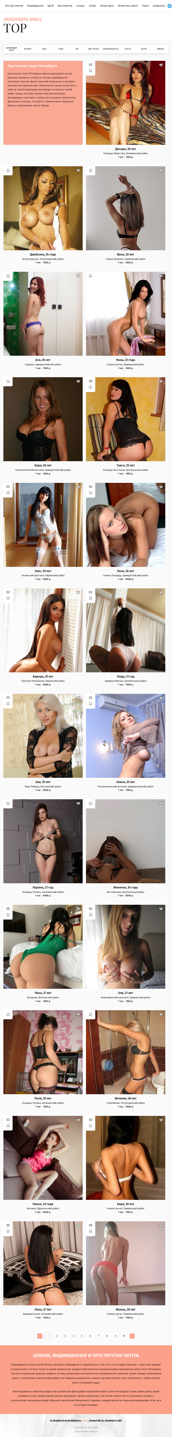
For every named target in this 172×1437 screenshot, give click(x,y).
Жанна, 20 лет (125, 1309)
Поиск (145, 5)
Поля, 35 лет (42, 1098)
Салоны (80, 5)
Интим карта (107, 5)
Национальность (111, 49)
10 (124, 1336)
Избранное (159, 5)
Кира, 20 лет (125, 1204)
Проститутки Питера (86, 1431)
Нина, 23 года (125, 360)
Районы (160, 49)
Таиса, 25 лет (126, 465)
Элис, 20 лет (43, 571)
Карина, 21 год (43, 887)
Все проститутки (14, 5)
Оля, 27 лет (125, 993)
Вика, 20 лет (125, 254)
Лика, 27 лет (43, 1309)
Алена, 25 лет (125, 782)
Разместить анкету (128, 5)
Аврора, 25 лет (43, 676)
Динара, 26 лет (125, 149)
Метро (144, 49)
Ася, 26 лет (42, 360)
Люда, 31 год (125, 676)
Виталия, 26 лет (125, 1098)
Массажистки (65, 5)
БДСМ (51, 5)
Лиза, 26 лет (125, 571)
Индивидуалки (35, 5)
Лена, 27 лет (43, 993)
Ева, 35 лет (43, 782)
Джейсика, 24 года (43, 254)
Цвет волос (93, 49)
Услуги (127, 49)
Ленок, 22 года (43, 1204)
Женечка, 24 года (125, 887)
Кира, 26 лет (43, 465)
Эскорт (92, 5)
